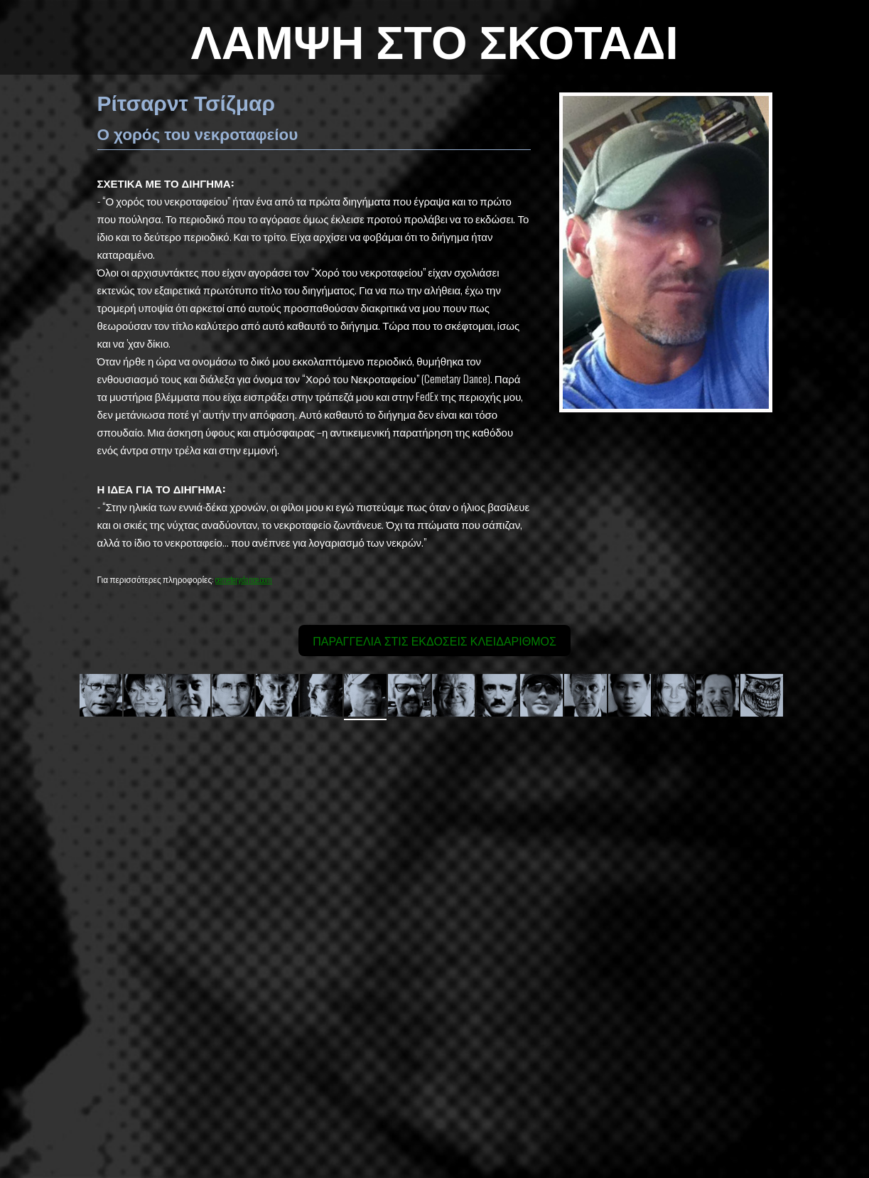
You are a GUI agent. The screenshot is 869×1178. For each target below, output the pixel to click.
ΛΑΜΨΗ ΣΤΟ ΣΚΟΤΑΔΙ (434, 38)
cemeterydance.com (243, 579)
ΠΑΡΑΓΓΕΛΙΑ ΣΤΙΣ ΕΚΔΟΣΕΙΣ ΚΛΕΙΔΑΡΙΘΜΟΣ (434, 640)
